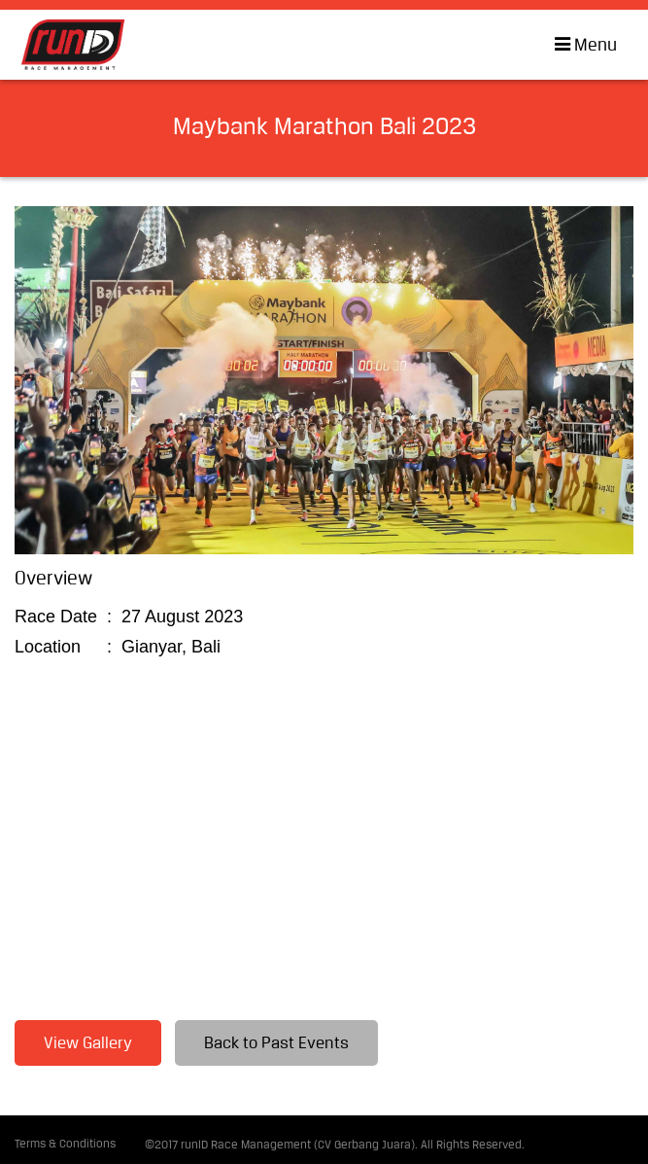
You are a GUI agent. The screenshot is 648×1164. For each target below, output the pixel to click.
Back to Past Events (276, 1044)
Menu (580, 44)
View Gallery (88, 1044)
